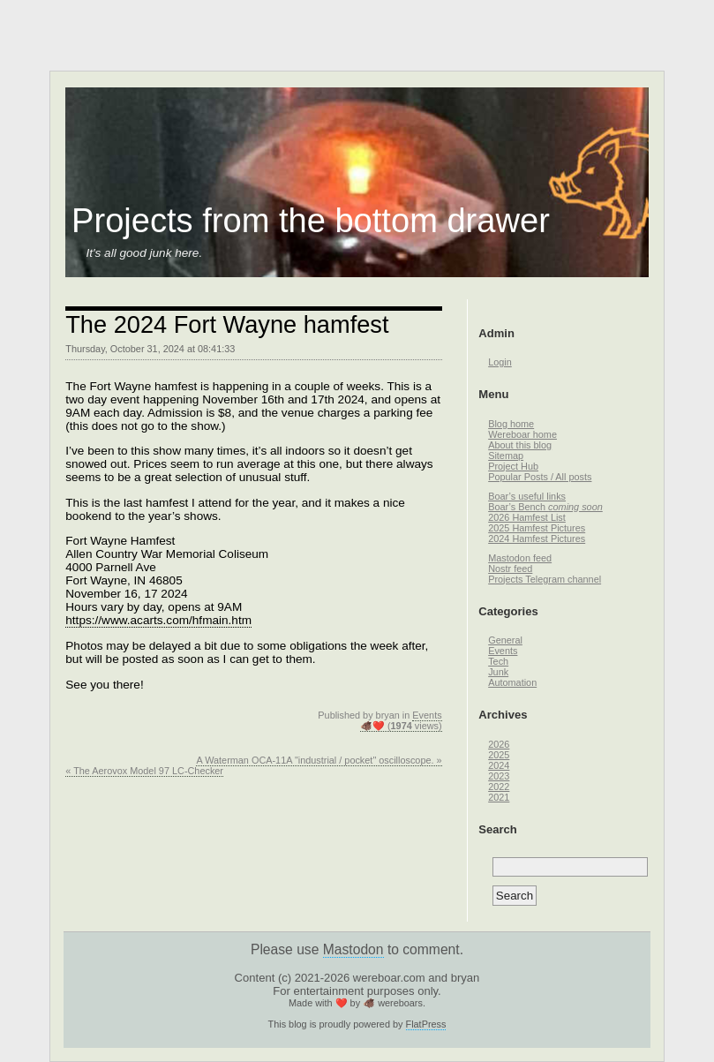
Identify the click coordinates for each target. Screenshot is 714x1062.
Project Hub (513, 466)
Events (426, 715)
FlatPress (426, 1024)
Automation (512, 682)
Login (500, 362)
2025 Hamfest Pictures (536, 528)
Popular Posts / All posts (539, 476)
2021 (498, 797)
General (505, 640)
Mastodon (353, 949)
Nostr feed (510, 568)
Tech (498, 661)
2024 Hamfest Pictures (536, 538)
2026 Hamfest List (527, 517)
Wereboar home (522, 434)
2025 (498, 754)
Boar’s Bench (545, 506)
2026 (498, 744)
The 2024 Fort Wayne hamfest (226, 324)
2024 (498, 765)
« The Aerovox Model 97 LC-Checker (144, 770)
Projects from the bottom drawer (310, 220)
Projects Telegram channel (544, 579)
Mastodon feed (520, 558)
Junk (498, 672)
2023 (498, 776)
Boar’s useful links (527, 496)
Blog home (511, 423)
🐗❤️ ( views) (401, 725)
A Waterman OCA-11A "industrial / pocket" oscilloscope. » (318, 760)
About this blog (520, 445)
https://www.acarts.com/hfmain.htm (158, 620)
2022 (498, 786)
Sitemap (505, 455)
